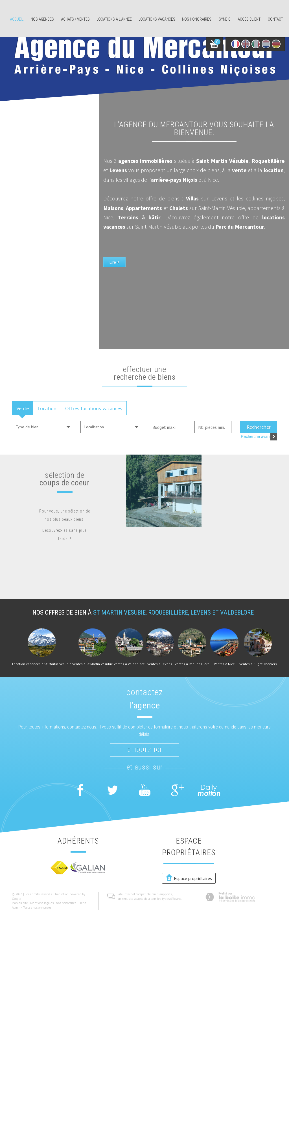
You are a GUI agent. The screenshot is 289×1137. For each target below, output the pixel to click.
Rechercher (259, 426)
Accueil (16, 19)
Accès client (249, 19)
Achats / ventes (75, 19)
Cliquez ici (144, 750)
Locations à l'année (114, 19)
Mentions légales (42, 903)
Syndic (225, 19)
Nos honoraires (196, 19)
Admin (16, 907)
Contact (275, 19)
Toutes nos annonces (37, 907)
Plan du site (20, 903)
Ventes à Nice (224, 664)
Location (47, 408)
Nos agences (42, 19)
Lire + (160, 297)
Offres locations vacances (93, 408)
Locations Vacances (157, 19)
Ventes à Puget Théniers (258, 664)
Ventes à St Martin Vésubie (92, 664)
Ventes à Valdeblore (129, 664)
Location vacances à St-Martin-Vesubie (41, 664)
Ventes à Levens (159, 664)
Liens (82, 903)
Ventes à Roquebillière (192, 664)
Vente (22, 408)
